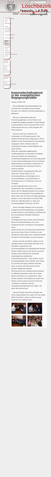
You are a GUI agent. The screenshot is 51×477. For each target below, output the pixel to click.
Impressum (7, 52)
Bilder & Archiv (7, 42)
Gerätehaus (7, 23)
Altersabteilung (40, 13)
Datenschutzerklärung (7, 54)
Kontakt (7, 50)
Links (6, 49)
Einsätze (7, 31)
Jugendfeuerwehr (26, 13)
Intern (6, 56)
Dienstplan (7, 28)
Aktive (15, 13)
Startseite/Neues (7, 18)
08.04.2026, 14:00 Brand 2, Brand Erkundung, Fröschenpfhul (7, 66)
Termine (7, 47)
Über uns (6, 21)
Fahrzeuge (7, 30)
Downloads (7, 45)
